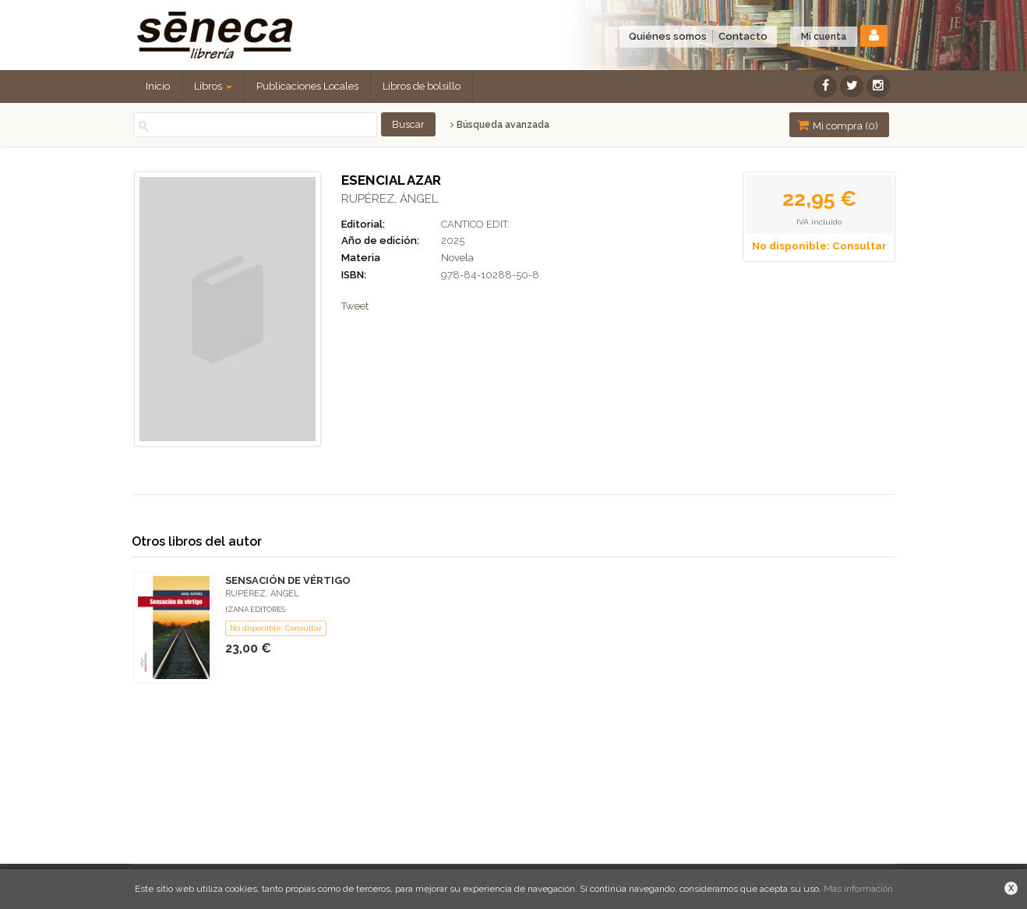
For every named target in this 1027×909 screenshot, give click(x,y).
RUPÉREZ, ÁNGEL (389, 199)
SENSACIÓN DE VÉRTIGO (288, 580)
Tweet (355, 306)
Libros (213, 86)
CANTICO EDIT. (475, 224)
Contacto (743, 36)
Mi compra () (837, 125)
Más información (858, 888)
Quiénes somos (668, 36)
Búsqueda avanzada (499, 124)
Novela (457, 258)
